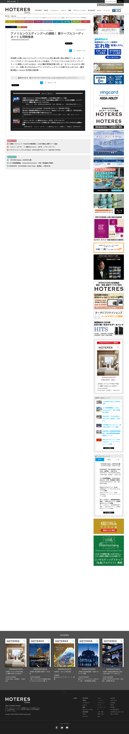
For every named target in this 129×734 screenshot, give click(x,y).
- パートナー (85, 716)
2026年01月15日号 (64, 669)
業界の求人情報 (11, 1)
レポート (63, 10)
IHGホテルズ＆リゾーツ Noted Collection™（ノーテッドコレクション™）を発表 (111, 442)
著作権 (112, 705)
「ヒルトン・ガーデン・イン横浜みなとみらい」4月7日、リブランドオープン (43, 120)
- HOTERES (85, 698)
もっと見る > (108, 448)
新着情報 (112, 698)
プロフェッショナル (79, 10)
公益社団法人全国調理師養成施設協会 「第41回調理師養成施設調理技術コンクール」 (111, 433)
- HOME (75, 698)
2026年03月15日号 (16, 669)
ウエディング (101, 702)
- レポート (84, 705)
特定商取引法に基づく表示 (117, 711)
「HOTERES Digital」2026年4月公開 (20, 160)
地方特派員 (91, 10)
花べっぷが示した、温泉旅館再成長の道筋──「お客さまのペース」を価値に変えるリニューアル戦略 (110, 501)
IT (57, 21)
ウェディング (28, 21)
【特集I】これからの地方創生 (62, 671)
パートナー (106, 10)
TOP (8, 16)
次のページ (80, 50)
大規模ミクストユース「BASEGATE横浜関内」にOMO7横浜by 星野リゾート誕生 (44, 98)
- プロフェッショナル (87, 709)
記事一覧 (13, 16)
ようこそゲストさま (110, 1)
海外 (86, 21)
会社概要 (112, 702)
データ (38, 21)
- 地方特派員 (85, 711)
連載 (69, 10)
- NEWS (84, 700)
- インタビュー (85, 702)
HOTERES (38, 10)
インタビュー (54, 10)
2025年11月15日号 (113, 669)
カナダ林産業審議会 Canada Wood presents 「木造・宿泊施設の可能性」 (31, 163)
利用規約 (112, 707)
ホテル (99, 10)
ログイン (120, 1)
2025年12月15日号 (89, 669)
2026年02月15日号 (40, 669)
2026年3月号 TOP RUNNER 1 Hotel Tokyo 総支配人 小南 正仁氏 (29, 166)
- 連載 (83, 707)
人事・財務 (67, 21)
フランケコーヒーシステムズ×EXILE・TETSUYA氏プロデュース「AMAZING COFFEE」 (46, 108)
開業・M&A (76, 21)
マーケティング (48, 21)
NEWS (46, 10)
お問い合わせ (113, 700)
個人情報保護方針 (114, 709)
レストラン (19, 21)
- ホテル (84, 714)
